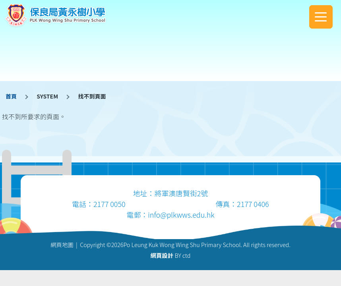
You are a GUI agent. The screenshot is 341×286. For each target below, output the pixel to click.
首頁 (11, 96)
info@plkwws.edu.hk (181, 214)
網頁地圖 (62, 244)
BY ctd (171, 255)
